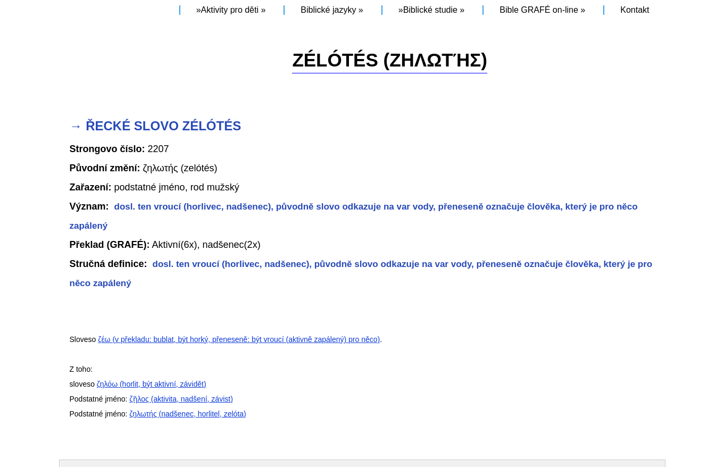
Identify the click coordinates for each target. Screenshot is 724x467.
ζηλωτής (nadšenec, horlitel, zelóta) (187, 414)
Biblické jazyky (328, 9)
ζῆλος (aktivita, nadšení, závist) (180, 399)
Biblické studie (430, 9)
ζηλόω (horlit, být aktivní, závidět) (151, 384)
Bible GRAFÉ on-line (539, 9)
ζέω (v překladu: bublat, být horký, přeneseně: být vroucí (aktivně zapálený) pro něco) (239, 339)
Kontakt (634, 9)
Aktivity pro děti (230, 9)
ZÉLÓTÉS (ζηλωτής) (389, 59)
